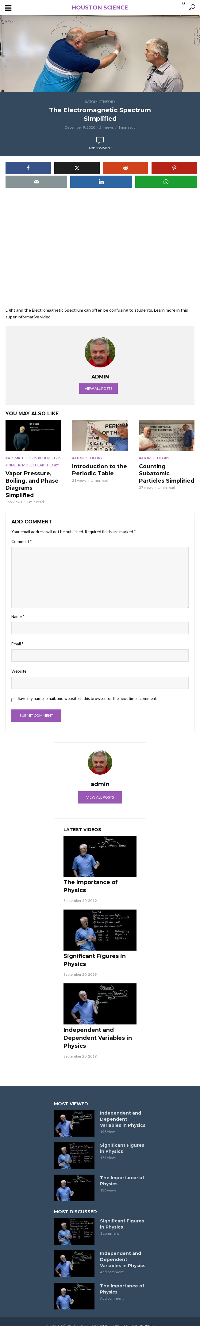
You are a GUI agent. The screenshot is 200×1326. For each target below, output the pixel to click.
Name (17, 608)
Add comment (100, 148)
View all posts (98, 388)
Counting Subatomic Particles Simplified (166, 469)
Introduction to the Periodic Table (97, 469)
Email (17, 635)
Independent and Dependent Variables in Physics (97, 1029)
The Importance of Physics (90, 877)
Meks (105, 1317)
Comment (21, 532)
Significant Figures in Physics (94, 951)
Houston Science (100, 7)
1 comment (109, 1224)
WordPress (145, 1317)
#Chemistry (49, 458)
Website (18, 662)
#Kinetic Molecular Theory (32, 465)
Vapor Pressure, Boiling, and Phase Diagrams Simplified (32, 479)
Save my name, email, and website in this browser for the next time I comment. (87, 689)
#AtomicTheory (100, 101)
